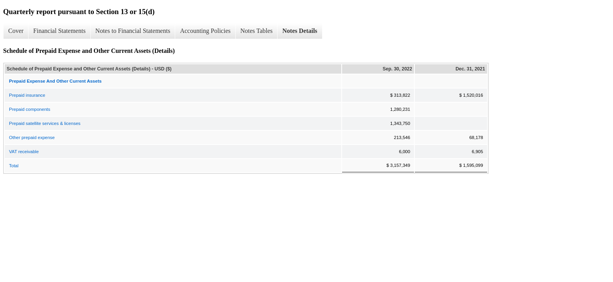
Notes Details (299, 30)
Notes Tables (256, 30)
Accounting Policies (205, 30)
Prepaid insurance (27, 95)
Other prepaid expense (32, 137)
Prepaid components (29, 109)
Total (13, 165)
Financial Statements (59, 30)
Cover (15, 30)
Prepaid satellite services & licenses (45, 123)
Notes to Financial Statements (132, 30)
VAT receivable (24, 151)
